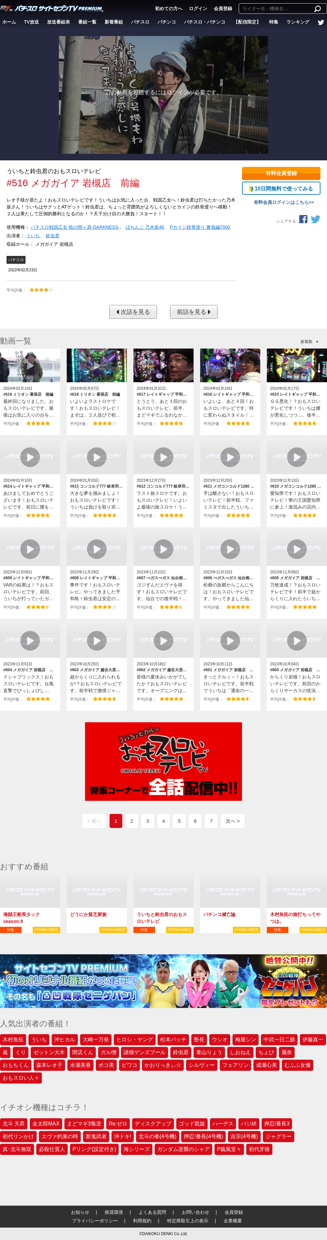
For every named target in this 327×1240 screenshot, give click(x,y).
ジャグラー (279, 1136)
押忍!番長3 (276, 1123)
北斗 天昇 (14, 1123)
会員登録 (223, 8)
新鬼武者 (96, 1136)
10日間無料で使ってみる (281, 189)
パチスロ (140, 22)
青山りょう (209, 1052)
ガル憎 (108, 1052)
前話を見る (194, 312)
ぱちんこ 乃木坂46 (145, 227)
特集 (273, 22)
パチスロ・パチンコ (204, 22)
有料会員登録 (281, 173)
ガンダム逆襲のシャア (183, 1149)
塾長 (199, 1039)
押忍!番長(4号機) (203, 1136)
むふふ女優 (297, 1065)
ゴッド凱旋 (192, 1123)
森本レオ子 (49, 1065)
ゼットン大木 (49, 1052)
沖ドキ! (122, 1136)
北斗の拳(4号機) (158, 1136)
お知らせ (80, 1212)
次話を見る (133, 312)
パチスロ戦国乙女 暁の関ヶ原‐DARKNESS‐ (75, 227)
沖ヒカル (64, 1039)
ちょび (266, 1052)
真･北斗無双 (17, 1149)
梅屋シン (245, 1039)
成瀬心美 (266, 1065)
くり (20, 1052)
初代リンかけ (18, 1136)
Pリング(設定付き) (94, 1149)
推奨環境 (114, 1212)
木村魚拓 (13, 1039)
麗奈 (287, 1052)
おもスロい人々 (21, 1078)
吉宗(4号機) (244, 1136)
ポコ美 (106, 1065)
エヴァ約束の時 (60, 1136)
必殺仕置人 (52, 1149)
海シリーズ (137, 1149)
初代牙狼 (259, 1149)
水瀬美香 (80, 1065)
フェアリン (235, 1065)
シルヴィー (202, 1065)
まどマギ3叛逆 (84, 1123)
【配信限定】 (247, 22)
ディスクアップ (153, 1123)
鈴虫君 (53, 235)
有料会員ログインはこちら (281, 202)
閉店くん (82, 1052)
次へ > (233, 821)
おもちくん (16, 1065)
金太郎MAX (46, 1123)
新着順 (306, 341)
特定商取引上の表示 (187, 1220)
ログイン (198, 8)
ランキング (297, 22)
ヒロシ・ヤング (134, 1039)
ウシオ (220, 1039)
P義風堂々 (229, 1149)
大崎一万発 (96, 1039)
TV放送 (31, 22)
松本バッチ (173, 1039)
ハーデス (223, 1123)
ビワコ (129, 1065)
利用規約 (142, 1220)
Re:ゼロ (118, 1123)
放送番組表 (58, 22)
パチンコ (167, 22)
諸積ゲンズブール (144, 1052)
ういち (33, 235)
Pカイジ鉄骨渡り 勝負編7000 (200, 227)
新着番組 (114, 22)
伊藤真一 (312, 1039)
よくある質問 (152, 1212)
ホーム (9, 22)
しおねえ (240, 1052)
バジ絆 (249, 1123)
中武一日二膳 (279, 1039)
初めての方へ (168, 8)
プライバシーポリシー (95, 1220)
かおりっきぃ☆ (163, 1065)
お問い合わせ (195, 1212)
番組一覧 (87, 22)
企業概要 (233, 1220)
